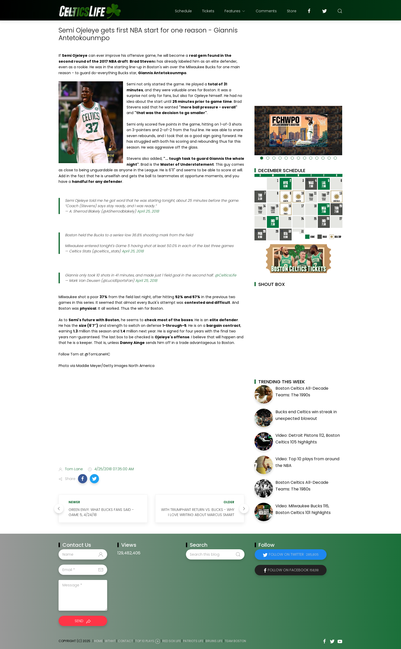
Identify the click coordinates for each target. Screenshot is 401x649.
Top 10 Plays (144, 641)
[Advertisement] (151, 422)
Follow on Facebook (293, 570)
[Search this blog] (215, 554)
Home (98, 641)
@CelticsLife (225, 275)
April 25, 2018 (148, 211)
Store (291, 11)
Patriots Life (193, 641)
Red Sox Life (171, 641)
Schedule (183, 11)
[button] (82, 478)
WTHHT (110, 641)
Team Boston (235, 641)
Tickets (208, 11)
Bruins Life (214, 641)
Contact (125, 641)
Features (235, 11)
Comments (266, 11)
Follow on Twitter (294, 554)
